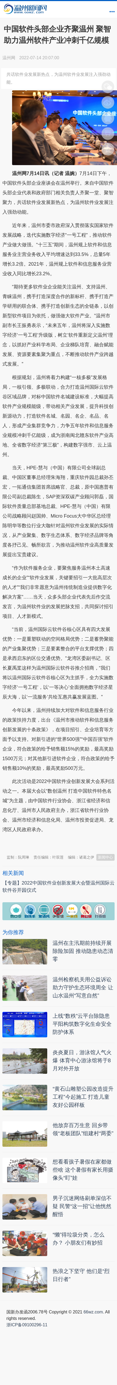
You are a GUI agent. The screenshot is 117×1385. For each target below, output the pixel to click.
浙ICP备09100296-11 (26, 1325)
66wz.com (93, 1312)
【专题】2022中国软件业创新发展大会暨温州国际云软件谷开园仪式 (58, 886)
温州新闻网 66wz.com (50, 843)
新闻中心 (105, 857)
